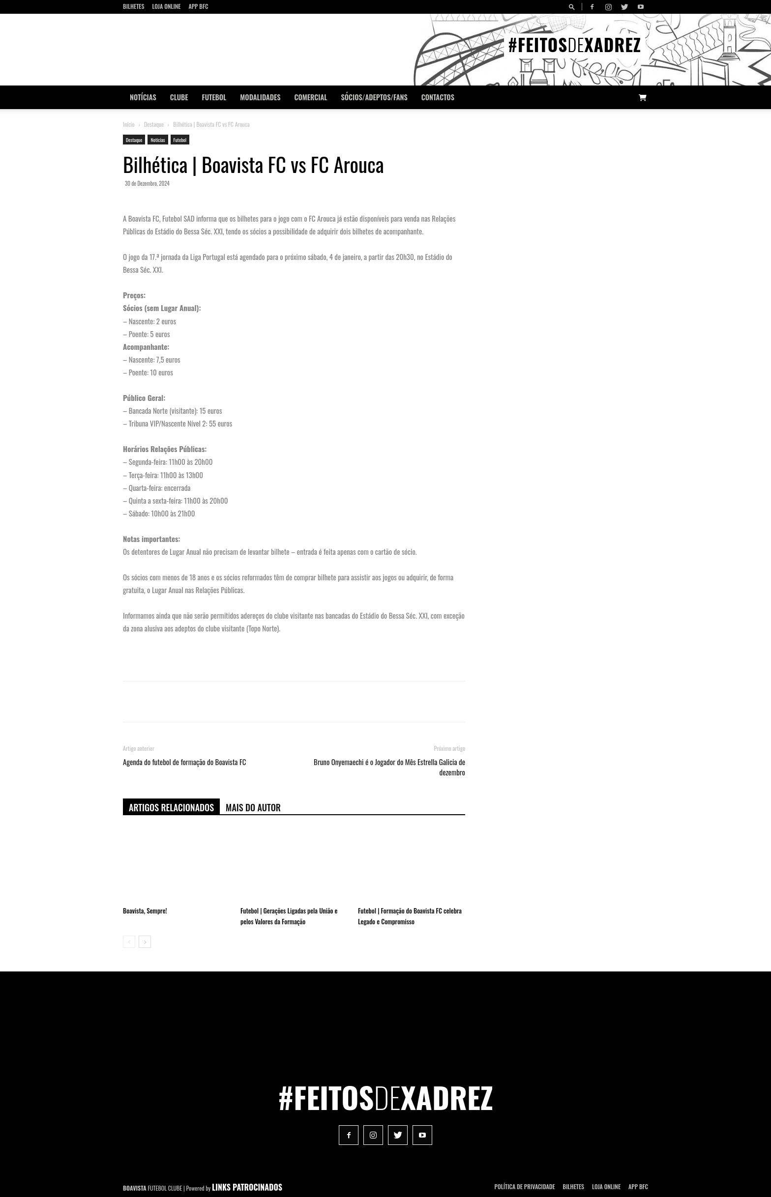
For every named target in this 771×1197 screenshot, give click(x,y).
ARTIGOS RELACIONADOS (171, 807)
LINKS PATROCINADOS (247, 1187)
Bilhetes (133, 6)
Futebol (214, 97)
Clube (179, 97)
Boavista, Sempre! (145, 910)
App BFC (198, 6)
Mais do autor (253, 807)
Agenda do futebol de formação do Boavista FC (184, 762)
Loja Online (166, 6)
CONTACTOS (437, 97)
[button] (573, 6)
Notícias (143, 97)
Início (129, 124)
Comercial (311, 97)
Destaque (154, 124)
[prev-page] (129, 942)
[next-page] (145, 942)
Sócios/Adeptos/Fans (374, 97)
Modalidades (260, 97)
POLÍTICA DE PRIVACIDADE (525, 1186)
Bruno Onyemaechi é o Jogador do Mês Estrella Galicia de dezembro (389, 767)
